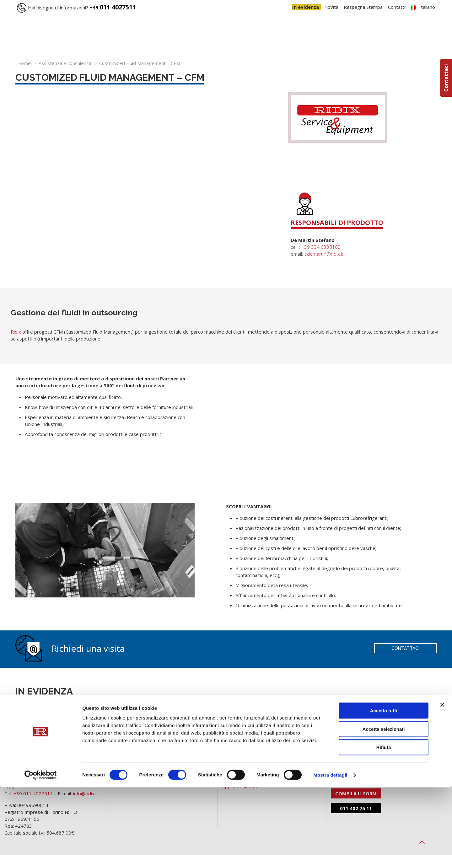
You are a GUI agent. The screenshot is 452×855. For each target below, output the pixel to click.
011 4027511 (112, 7)
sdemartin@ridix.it (323, 254)
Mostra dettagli (330, 842)
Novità (331, 7)
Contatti (396, 7)
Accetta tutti (383, 778)
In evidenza (305, 7)
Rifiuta (383, 815)
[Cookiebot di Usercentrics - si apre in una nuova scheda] (40, 842)
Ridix (16, 332)
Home (24, 63)
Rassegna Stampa (363, 7)
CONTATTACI (405, 648)
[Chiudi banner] (442, 772)
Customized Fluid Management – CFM (139, 63)
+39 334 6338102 (321, 247)
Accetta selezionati (383, 796)
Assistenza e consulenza (65, 63)
